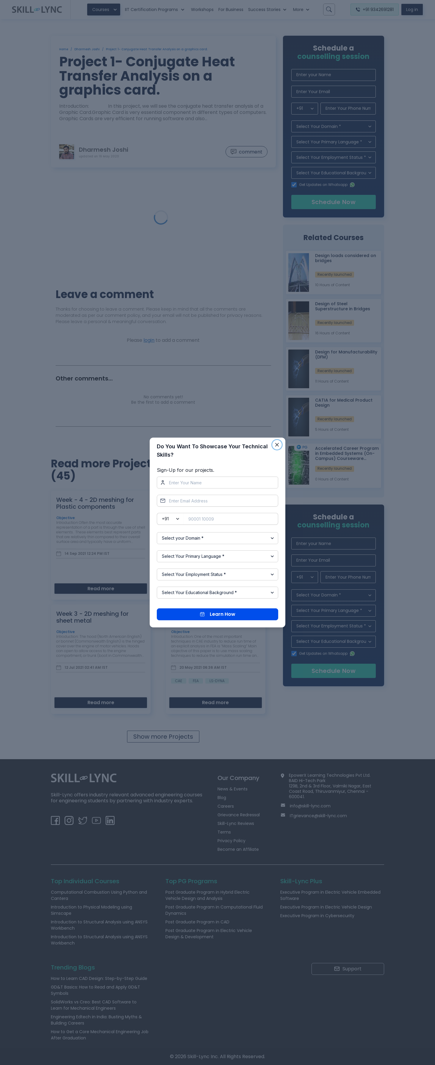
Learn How (217, 614)
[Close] (277, 445)
